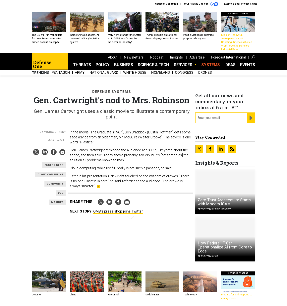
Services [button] (183, 64)
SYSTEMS (210, 64)
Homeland (160, 73)
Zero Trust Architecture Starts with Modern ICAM (224, 202)
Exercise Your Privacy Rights (240, 3)
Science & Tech (153, 64)
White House (134, 73)
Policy (103, 64)
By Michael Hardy (53, 131)
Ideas (230, 64)
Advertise (197, 57)
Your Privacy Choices (201, 4)
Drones (205, 73)
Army (80, 73)
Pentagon (61, 73)
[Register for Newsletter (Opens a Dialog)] (251, 118)
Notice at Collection (166, 3)
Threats (82, 64)
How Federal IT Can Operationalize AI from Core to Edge (225, 247)
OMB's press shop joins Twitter (118, 211)
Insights (176, 57)
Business (123, 64)
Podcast (156, 57)
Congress (184, 73)
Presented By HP (208, 256)
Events (247, 64)
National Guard (103, 73)
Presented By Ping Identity (214, 209)
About (112, 57)
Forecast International (228, 57)
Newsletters (134, 57)
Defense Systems (111, 91)
